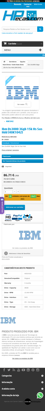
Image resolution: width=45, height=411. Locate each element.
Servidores (13, 62)
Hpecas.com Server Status (13, 401)
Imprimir (8, 166)
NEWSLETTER (2, 207)
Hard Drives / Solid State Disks (13, 65)
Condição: (6, 143)
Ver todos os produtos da (22, 248)
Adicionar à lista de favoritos (19, 253)
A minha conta (8, 388)
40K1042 (10, 121)
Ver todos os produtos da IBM (22, 358)
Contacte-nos (28, 5)
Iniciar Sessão (38, 4)
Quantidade (8, 188)
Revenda (17, 4)
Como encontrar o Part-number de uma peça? (17, 33)
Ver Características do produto (14, 161)
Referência (6, 137)
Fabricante (7, 156)
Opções (22, 62)
